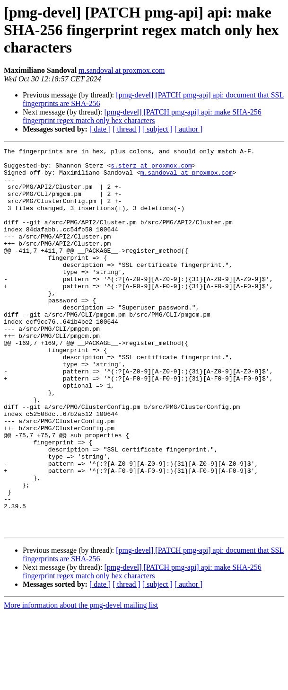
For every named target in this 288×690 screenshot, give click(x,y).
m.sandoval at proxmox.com (122, 70)
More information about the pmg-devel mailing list (81, 682)
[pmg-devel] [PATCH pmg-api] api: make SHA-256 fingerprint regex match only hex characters (142, 116)
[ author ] (189, 129)
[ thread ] (126, 129)
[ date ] (100, 129)
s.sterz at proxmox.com (151, 169)
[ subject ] (157, 129)
